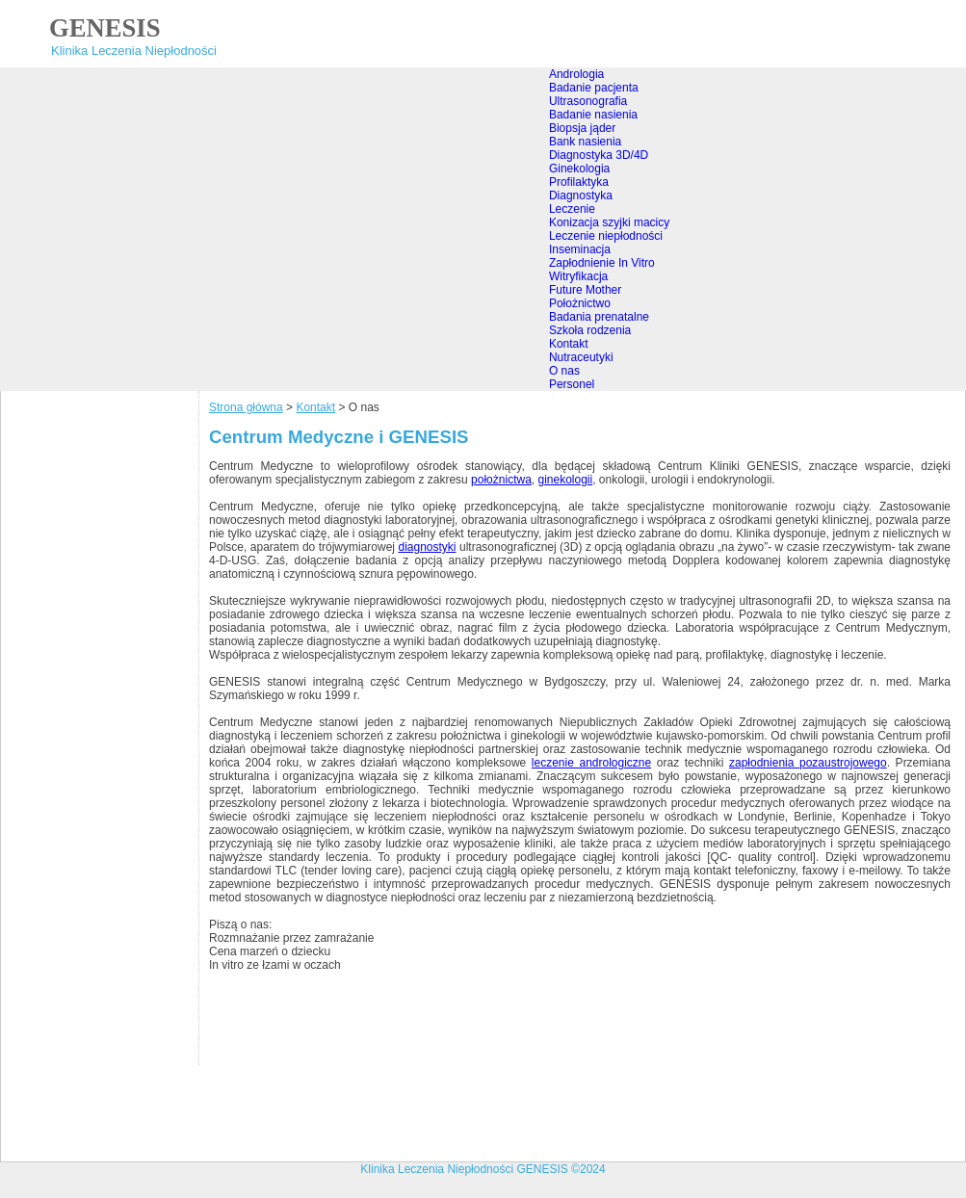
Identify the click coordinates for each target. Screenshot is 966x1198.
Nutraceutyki (581, 357)
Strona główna (246, 407)
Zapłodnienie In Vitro (602, 263)
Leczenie (572, 209)
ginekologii (564, 479)
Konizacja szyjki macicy (609, 222)
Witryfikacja (578, 276)
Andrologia (576, 74)
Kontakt (568, 344)
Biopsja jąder (582, 128)
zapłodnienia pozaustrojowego (808, 762)
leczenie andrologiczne (591, 762)
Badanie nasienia (593, 114)
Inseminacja (580, 249)
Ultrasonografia (588, 101)
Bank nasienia (585, 141)
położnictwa (501, 479)
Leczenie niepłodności (606, 236)
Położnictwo (580, 303)
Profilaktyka (579, 182)
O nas (564, 371)
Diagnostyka (581, 195)
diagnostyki (427, 547)
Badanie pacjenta (594, 87)
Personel (571, 384)
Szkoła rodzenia (590, 330)
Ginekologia (579, 168)
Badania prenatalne (599, 317)
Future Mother (585, 290)
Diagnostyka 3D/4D (598, 155)
